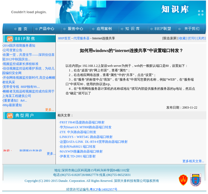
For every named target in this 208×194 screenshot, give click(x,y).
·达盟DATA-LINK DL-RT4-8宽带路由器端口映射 (93, 142)
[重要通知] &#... (15, 100)
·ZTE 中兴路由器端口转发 (77, 132)
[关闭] (201, 38)
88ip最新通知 (12, 105)
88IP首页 (64, 38)
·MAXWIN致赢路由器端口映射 (81, 151)
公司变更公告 (12, 50)
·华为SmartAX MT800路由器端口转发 (85, 127)
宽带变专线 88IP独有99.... (21, 87)
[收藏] (182, 38)
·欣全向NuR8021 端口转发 (77, 146)
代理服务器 (81, 38)
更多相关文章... (193, 161)
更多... (51, 153)
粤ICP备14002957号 (103, 189)
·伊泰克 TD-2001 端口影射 (77, 156)
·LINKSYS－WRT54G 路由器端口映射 (86, 137)
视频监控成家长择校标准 (20, 64)
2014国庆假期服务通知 (19, 45)
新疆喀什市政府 (30, 151)
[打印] (192, 38)
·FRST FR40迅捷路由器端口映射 (82, 122)
